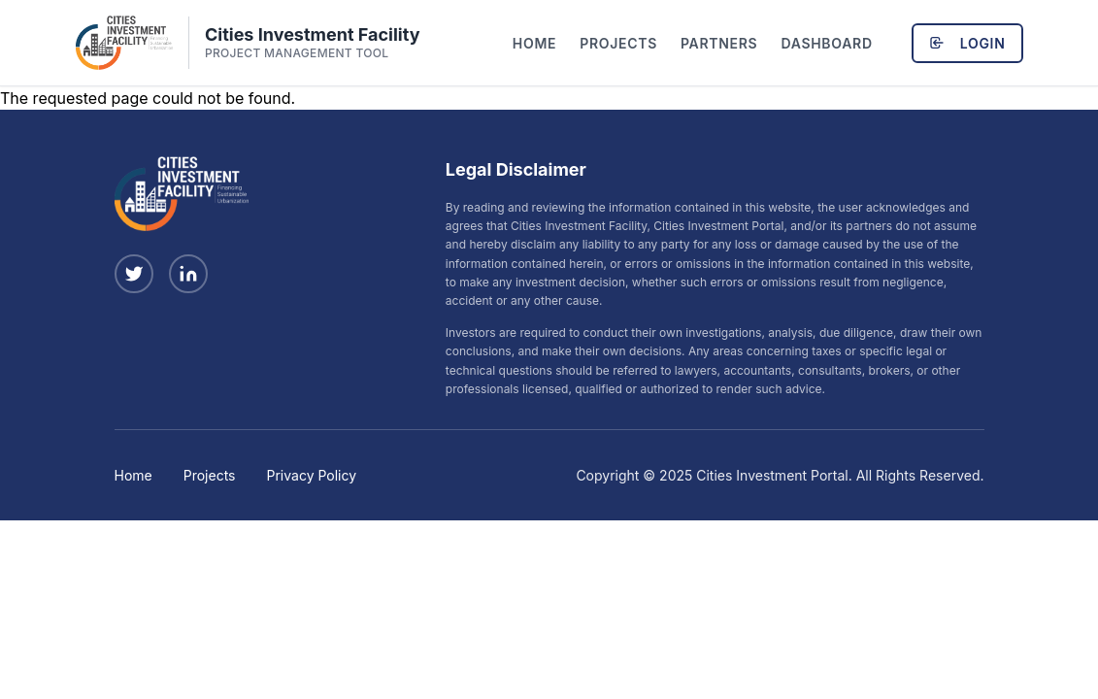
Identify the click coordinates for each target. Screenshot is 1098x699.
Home (534, 43)
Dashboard (826, 43)
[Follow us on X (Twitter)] (134, 273)
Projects (618, 43)
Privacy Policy (312, 475)
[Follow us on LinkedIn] (188, 273)
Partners (719, 43)
